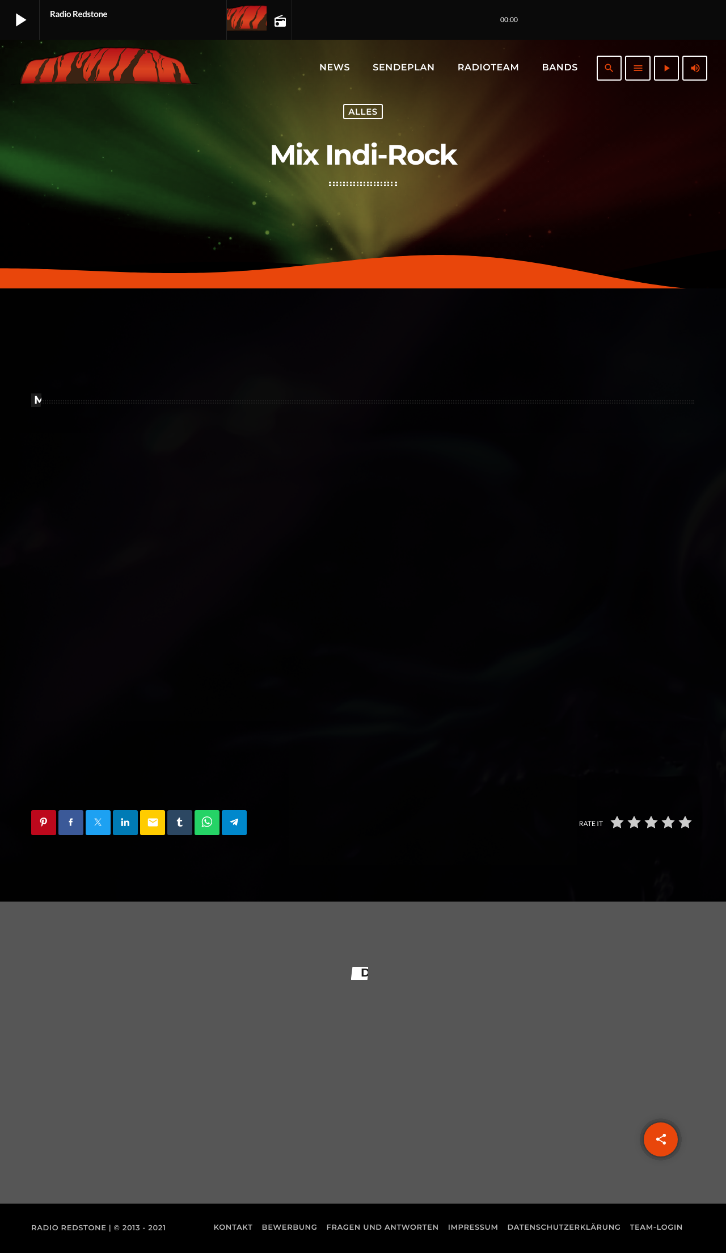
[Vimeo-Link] (105, 68)
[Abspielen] (666, 68)
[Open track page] (279, 20)
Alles (363, 111)
